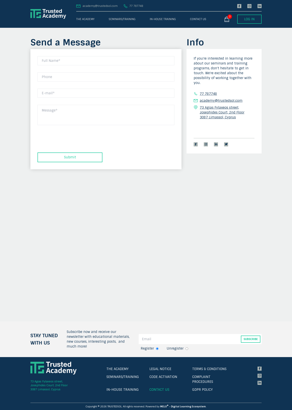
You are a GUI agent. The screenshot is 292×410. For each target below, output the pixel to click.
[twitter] (226, 144)
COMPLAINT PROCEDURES (202, 379)
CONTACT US (198, 19)
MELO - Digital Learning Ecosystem (183, 406)
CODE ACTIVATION (163, 377)
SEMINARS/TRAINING (122, 19)
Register (147, 348)
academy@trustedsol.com (100, 6)
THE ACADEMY (85, 19)
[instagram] (249, 6)
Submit (70, 157)
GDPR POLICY (202, 389)
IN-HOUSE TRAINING (163, 19)
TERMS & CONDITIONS (209, 369)
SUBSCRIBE (251, 339)
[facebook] (239, 6)
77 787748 (136, 6)
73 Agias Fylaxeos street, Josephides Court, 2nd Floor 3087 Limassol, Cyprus (49, 385)
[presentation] (68, 141)
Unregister (175, 348)
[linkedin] (260, 6)
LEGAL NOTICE (160, 369)
